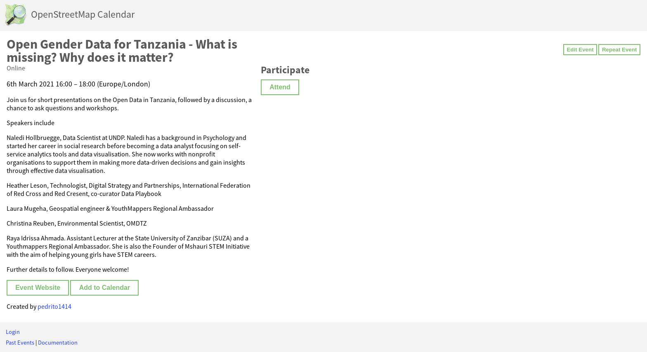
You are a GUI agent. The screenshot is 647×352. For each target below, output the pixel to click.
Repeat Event (619, 50)
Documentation (58, 342)
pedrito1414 (54, 306)
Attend (279, 87)
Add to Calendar (104, 287)
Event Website (37, 287)
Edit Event (580, 50)
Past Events (20, 342)
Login (13, 332)
